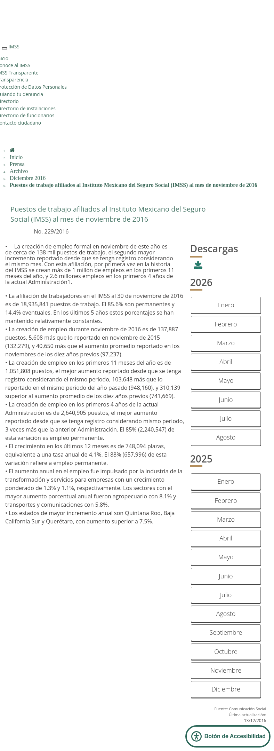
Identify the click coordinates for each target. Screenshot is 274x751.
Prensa (17, 164)
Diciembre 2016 (28, 178)
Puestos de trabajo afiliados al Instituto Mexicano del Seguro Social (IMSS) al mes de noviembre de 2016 (133, 185)
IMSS (14, 46)
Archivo (19, 171)
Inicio (16, 157)
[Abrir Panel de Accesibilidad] (228, 736)
